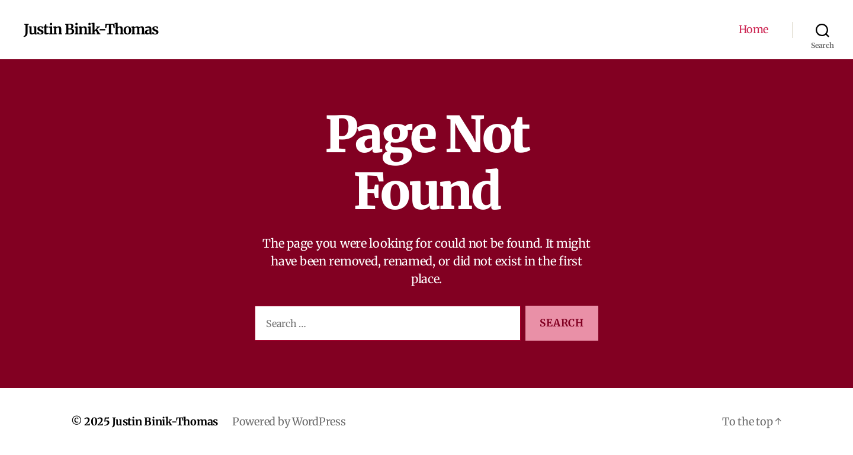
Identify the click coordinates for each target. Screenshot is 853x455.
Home (753, 29)
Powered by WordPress (289, 421)
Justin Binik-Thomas (91, 30)
